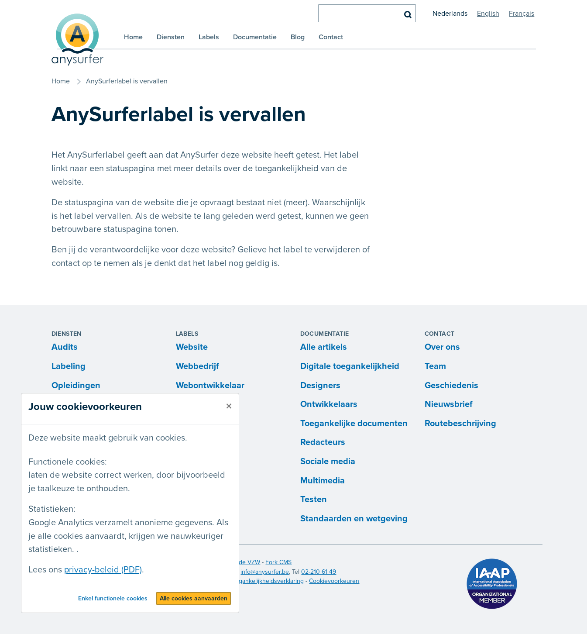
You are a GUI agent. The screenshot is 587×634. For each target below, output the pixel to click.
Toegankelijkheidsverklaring (266, 581)
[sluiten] (229, 406)
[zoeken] (367, 13)
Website (192, 347)
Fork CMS (278, 562)
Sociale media (327, 461)
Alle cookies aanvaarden (193, 598)
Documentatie (255, 37)
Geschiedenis (451, 385)
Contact (331, 37)
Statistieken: (52, 509)
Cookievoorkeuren (334, 581)
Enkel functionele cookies (113, 598)
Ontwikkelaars (328, 404)
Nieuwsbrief (449, 404)
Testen (313, 499)
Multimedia (322, 481)
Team (435, 366)
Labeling (68, 366)
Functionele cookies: (67, 462)
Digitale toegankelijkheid (349, 366)
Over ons (442, 347)
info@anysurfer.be (264, 571)
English (488, 13)
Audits (64, 347)
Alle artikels (323, 347)
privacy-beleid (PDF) (103, 570)
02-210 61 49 (318, 571)
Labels (209, 37)
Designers (320, 385)
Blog (298, 37)
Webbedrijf (197, 366)
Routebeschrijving (460, 423)
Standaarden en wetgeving (354, 518)
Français (521, 13)
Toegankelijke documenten (354, 423)
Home (133, 37)
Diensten (171, 37)
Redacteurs (322, 442)
